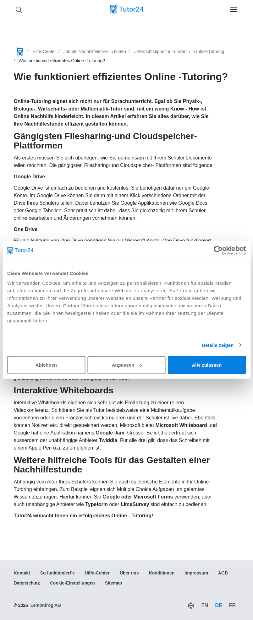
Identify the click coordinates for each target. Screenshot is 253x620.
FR (232, 605)
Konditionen (162, 572)
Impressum (196, 572)
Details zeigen (218, 345)
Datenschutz (27, 582)
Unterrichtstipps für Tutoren (160, 51)
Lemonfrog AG (45, 605)
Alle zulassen (207, 365)
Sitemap (113, 582)
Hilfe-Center (44, 51)
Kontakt (22, 572)
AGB (223, 572)
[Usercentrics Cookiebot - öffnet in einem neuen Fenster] (218, 250)
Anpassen (127, 365)
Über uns (129, 572)
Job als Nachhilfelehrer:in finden (94, 51)
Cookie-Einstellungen (72, 582)
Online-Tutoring (209, 51)
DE (218, 605)
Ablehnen (46, 365)
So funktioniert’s (57, 572)
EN (204, 605)
